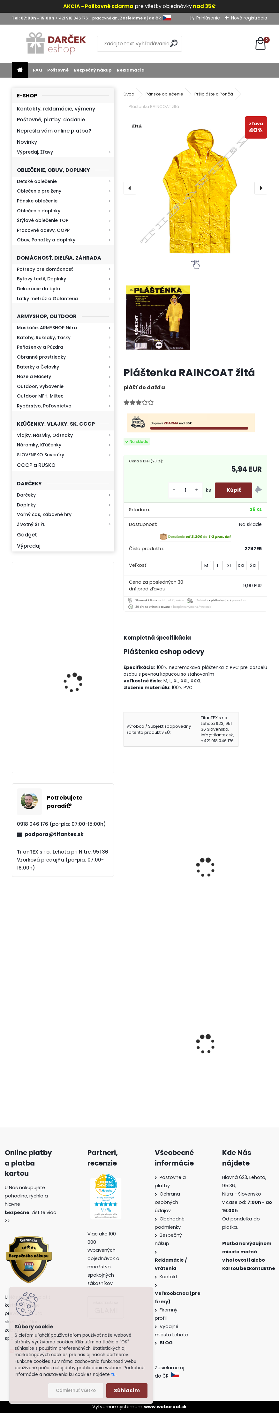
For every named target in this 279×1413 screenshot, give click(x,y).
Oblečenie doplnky (38, 211)
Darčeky (26, 495)
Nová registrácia (249, 18)
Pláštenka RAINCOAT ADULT (227, 866)
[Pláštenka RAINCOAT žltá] (195, 188)
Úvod (129, 94)
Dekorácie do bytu (38, 288)
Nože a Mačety (34, 376)
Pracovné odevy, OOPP (43, 230)
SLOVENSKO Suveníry (40, 455)
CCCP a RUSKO (36, 465)
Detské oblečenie (37, 181)
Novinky (27, 142)
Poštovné (58, 70)
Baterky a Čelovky (38, 367)
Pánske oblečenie (37, 201)
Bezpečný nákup (93, 70)
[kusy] (183, 490)
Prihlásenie (208, 18)
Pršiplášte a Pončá (213, 94)
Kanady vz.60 (145, 1051)
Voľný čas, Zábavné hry (44, 514)
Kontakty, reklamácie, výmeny (56, 108)
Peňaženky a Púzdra (40, 347)
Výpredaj (29, 546)
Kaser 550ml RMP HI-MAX (81, 604)
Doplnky (26, 505)
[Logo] (56, 44)
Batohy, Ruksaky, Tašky (44, 337)
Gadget (27, 534)
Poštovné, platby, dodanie (51, 119)
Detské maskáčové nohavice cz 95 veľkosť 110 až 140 (230, 1051)
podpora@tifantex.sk (54, 834)
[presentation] (130, 188)
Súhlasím (127, 1390)
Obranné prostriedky (41, 357)
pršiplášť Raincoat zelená (150, 866)
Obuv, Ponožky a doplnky (46, 240)
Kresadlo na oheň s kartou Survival (75, 670)
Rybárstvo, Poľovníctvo (44, 406)
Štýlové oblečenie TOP (42, 220)
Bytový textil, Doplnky (41, 279)
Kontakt (169, 1276)
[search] (174, 43)
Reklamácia (131, 70)
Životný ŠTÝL (31, 524)
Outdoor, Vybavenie (40, 386)
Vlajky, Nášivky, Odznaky (45, 435)
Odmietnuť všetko (76, 1390)
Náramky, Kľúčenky (39, 445)
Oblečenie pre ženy (39, 191)
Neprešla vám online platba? (54, 130)
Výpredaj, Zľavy (35, 152)
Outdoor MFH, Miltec (40, 396)
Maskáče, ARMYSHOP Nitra (47, 327)
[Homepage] (20, 70)
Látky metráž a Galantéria (47, 298)
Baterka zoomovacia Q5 (80, 739)
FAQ (37, 70)
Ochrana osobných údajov (167, 1202)
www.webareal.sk (165, 1406)
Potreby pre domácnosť (45, 269)
